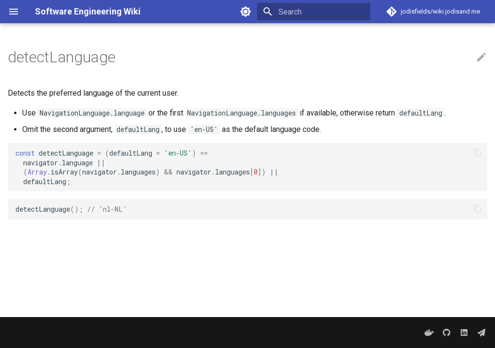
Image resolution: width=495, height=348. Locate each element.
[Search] (313, 11)
